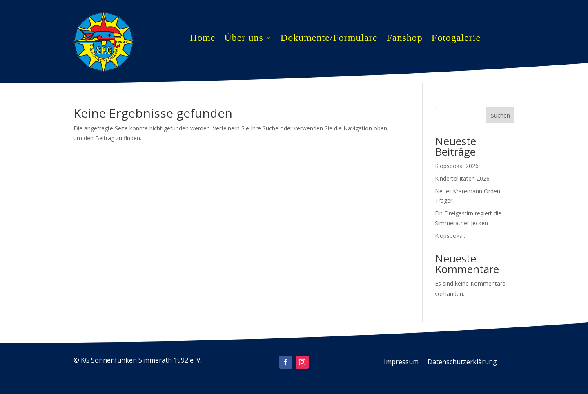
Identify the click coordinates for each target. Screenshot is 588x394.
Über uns (243, 39)
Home (203, 39)
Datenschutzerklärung (462, 362)
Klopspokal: (450, 236)
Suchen (500, 115)
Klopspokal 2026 (457, 166)
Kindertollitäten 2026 (462, 178)
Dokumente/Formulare (329, 39)
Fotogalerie (456, 39)
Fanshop (404, 39)
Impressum (401, 362)
